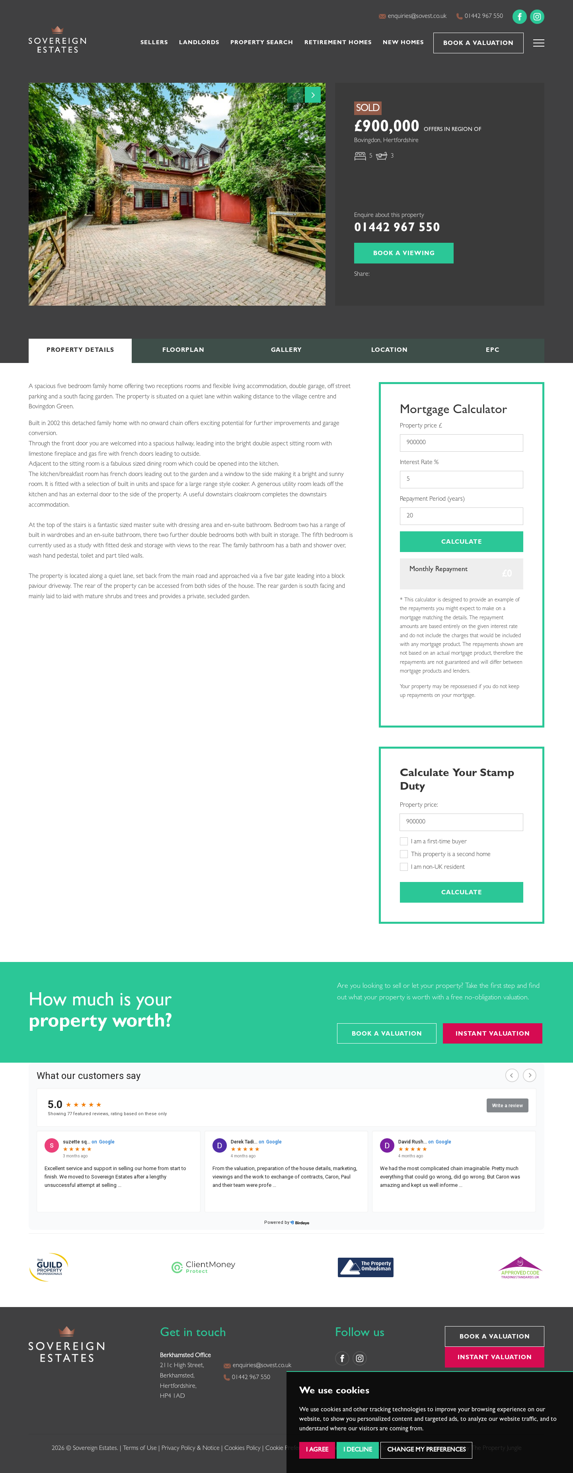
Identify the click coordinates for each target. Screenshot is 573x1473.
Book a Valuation (478, 44)
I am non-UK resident (432, 867)
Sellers (154, 43)
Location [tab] (389, 351)
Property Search (261, 43)
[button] (538, 43)
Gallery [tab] (286, 351)
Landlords (199, 43)
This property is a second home (445, 854)
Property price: (419, 805)
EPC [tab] (492, 351)
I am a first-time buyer (433, 841)
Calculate (461, 543)
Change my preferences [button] (426, 1450)
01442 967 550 (479, 16)
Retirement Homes (338, 43)
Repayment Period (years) (432, 499)
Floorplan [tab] (183, 351)
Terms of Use (140, 1449)
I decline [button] (357, 1450)
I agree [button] (317, 1450)
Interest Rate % (419, 463)
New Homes (403, 43)
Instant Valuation (493, 1035)
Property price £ (421, 426)
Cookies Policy (242, 1449)
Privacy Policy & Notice (191, 1449)
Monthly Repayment (438, 570)
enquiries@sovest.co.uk (412, 16)
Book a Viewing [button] (404, 254)
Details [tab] (80, 351)
